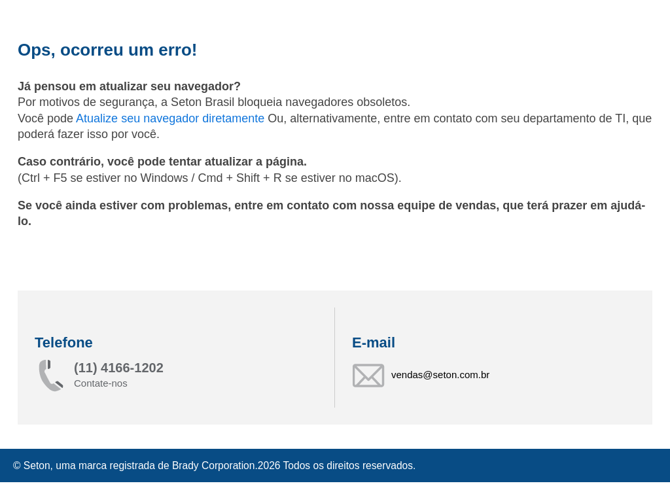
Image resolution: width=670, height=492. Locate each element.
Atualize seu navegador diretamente (172, 118)
